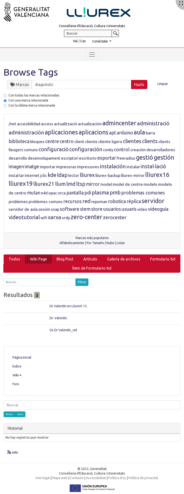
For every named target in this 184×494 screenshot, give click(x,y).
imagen (16, 166)
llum (60, 184)
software (69, 209)
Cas (83, 41)
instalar (133, 166)
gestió (144, 157)
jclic (43, 175)
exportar (106, 158)
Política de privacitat (143, 478)
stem (85, 209)
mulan (33, 192)
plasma (100, 192)
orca (62, 193)
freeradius (126, 158)
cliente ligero (110, 141)
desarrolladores (160, 149)
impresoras (66, 166)
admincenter (119, 123)
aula (139, 132)
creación (138, 149)
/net (12, 123)
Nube (110, 243)
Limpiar (162, 84)
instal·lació (153, 166)
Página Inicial (21, 357)
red (86, 201)
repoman (99, 201)
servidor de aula (23, 209)
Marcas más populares (92, 238)
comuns (31, 149)
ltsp (80, 184)
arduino (125, 132)
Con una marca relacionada (28, 100)
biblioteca (19, 141)
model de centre (128, 184)
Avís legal (42, 478)
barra (150, 133)
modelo (150, 184)
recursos (72, 201)
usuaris (129, 209)
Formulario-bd (162, 259)
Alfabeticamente (71, 243)
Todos (14, 259)
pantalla (75, 192)
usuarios (112, 209)
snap (55, 209)
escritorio (88, 158)
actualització (65, 123)
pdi (87, 192)
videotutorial (24, 217)
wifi (43, 217)
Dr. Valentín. (59, 318)
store (97, 209)
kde (52, 175)
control (122, 149)
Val (75, 41)
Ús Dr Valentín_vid (63, 330)
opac (52, 193)
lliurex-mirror (132, 175)
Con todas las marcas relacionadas (33, 95)
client (79, 141)
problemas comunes (143, 192)
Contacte (77, 478)
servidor (153, 201)
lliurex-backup (107, 175)
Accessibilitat (96, 478)
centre (52, 141)
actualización (90, 123)
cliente (91, 141)
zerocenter (114, 217)
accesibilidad (28, 123)
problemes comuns (46, 201)
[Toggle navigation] (92, 54)
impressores (88, 166)
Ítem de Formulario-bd (91, 268)
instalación (113, 166)
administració (153, 123)
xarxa (54, 217)
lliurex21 (43, 184)
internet (32, 175)
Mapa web (60, 478)
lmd (70, 184)
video (142, 209)
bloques (37, 141)
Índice (16, 366)
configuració (54, 149)
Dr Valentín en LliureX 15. (68, 306)
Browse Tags (31, 72)
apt (112, 132)
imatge (32, 166)
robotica (117, 201)
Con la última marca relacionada (31, 105)
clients (150, 141)
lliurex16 (157, 174)
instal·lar (16, 175)
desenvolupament (44, 158)
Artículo (90, 259)
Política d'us (117, 478)
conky (108, 149)
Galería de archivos (123, 259)
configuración (85, 149)
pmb (115, 192)
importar (47, 166)
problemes (18, 201)
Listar (121, 243)
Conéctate (100, 41)
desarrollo (18, 158)
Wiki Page (38, 259)
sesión (44, 209)
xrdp (66, 217)
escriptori (69, 158)
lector (73, 175)
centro (67, 141)
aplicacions (93, 132)
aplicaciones (61, 132)
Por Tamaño (95, 243)
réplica (133, 201)
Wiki (16, 375)
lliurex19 (21, 183)
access (47, 123)
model (106, 184)
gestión (164, 157)
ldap (62, 175)
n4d (44, 193)
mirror (93, 184)
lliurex (87, 175)
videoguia (158, 209)
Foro (15, 384)
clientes (132, 141)
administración (26, 132)
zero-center (86, 217)
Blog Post (65, 259)
